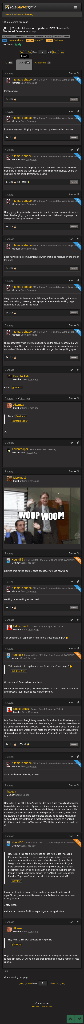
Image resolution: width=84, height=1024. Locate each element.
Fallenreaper (20, 449)
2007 (40, 1003)
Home (8, 14)
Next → (55, 52)
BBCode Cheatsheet (42, 1006)
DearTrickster (21, 376)
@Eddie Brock (19, 671)
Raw (71, 73)
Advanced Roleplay (24, 14)
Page (35, 52)
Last (62, 52)
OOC (24, 62)
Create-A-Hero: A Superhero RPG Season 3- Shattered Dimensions (35, 30)
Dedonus (58, 40)
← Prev (29, 52)
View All (74, 99)
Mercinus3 (20, 477)
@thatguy (16, 881)
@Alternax (17, 387)
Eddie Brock (21, 626)
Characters (43, 62)
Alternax (18, 404)
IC (9, 62)
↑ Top (5, 970)
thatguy (11, 791)
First (21, 52)
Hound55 (39, 40)
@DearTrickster (20, 420)
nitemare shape (15, 40)
